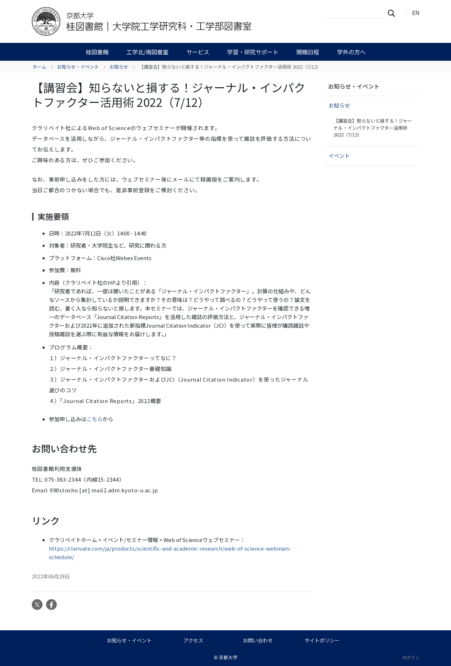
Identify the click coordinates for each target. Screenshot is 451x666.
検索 (393, 13)
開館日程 (307, 52)
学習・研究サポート (253, 52)
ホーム (39, 66)
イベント (339, 155)
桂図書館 (97, 52)
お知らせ (119, 66)
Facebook (51, 604)
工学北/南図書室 (147, 52)
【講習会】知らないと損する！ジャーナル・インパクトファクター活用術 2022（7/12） (373, 127)
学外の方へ (351, 52)
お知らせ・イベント (78, 66)
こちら (94, 419)
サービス (197, 52)
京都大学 (228, 657)
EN (416, 12)
